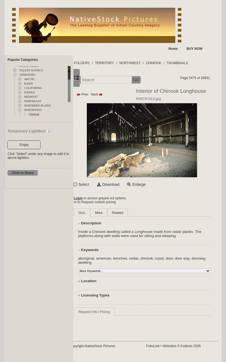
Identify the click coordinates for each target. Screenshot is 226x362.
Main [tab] (99, 213)
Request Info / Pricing (112, 316)
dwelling (118, 267)
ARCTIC (29, 79)
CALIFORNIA (33, 87)
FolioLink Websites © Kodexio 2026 (181, 350)
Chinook (34, 114)
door (186, 262)
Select (101, 184)
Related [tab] (135, 213)
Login (95, 198)
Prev (100, 94)
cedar (151, 262)
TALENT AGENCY (31, 70)
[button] (92, 80)
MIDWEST (31, 96)
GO (154, 80)
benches (138, 262)
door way (200, 262)
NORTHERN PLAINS (37, 105)
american (121, 262)
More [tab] (116, 213)
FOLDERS (99, 63)
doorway (102, 267)
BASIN (28, 83)
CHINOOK (171, 63)
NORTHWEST (33, 109)
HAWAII (29, 92)
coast (177, 262)
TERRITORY (27, 74)
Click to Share (23, 173)
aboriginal (104, 262)
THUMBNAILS (194, 63)
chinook (164, 262)
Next (114, 94)
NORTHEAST (32, 101)
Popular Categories (22, 60)
